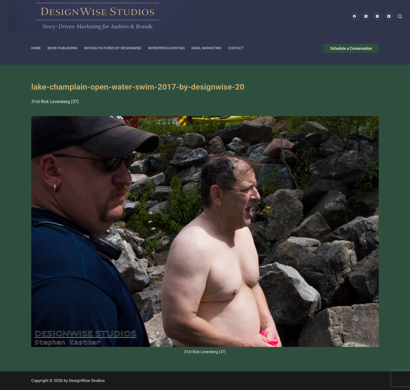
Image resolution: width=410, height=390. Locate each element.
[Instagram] (377, 16)
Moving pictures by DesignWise (112, 48)
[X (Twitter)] (366, 16)
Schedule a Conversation (351, 48)
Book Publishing (63, 48)
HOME (36, 48)
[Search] (400, 16)
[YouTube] (389, 16)
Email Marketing (206, 48)
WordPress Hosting (166, 48)
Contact (235, 48)
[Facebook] (354, 16)
